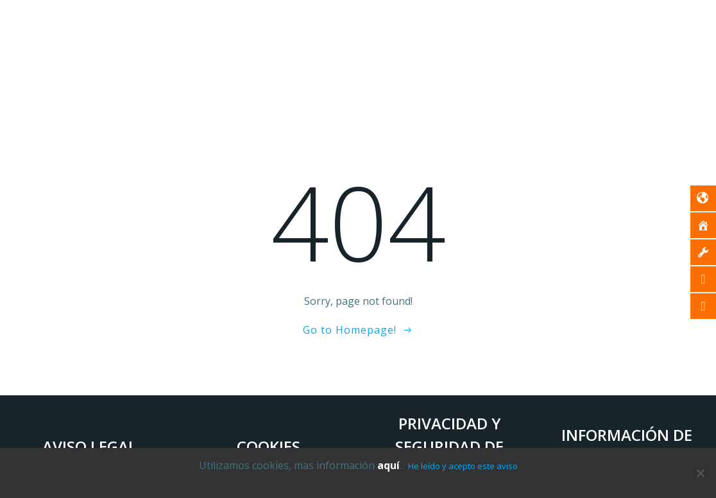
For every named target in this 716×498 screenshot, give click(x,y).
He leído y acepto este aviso (463, 466)
